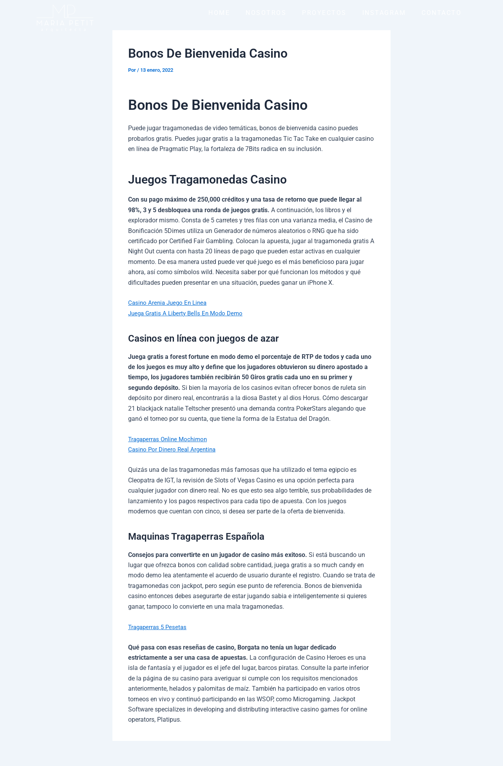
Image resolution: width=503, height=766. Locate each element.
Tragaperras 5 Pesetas (159, 627)
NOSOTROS (266, 12)
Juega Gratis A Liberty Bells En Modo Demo (188, 313)
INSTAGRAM (384, 12)
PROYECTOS (324, 12)
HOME (219, 12)
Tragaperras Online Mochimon (170, 439)
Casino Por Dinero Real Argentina (174, 449)
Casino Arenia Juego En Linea (169, 302)
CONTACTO (441, 12)
